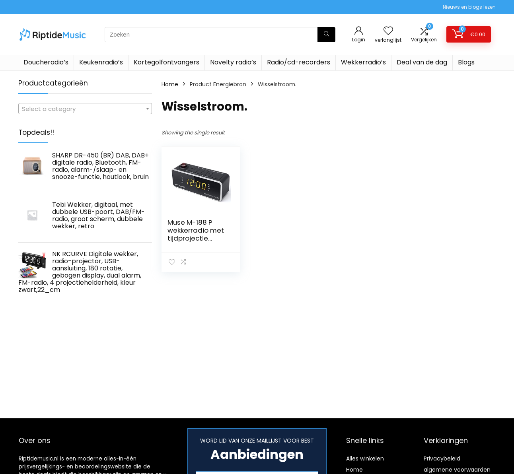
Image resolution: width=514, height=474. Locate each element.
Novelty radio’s (233, 62)
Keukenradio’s (101, 62)
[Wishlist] (388, 31)
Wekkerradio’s (363, 62)
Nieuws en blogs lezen (469, 7)
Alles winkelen (365, 458)
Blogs (466, 62)
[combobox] (85, 108)
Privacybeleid (442, 458)
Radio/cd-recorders (298, 62)
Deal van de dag (422, 62)
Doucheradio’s (45, 62)
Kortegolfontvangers (166, 62)
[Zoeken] (326, 34)
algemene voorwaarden (457, 470)
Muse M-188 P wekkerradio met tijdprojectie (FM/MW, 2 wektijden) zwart (195, 238)
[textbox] (85, 109)
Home (170, 84)
